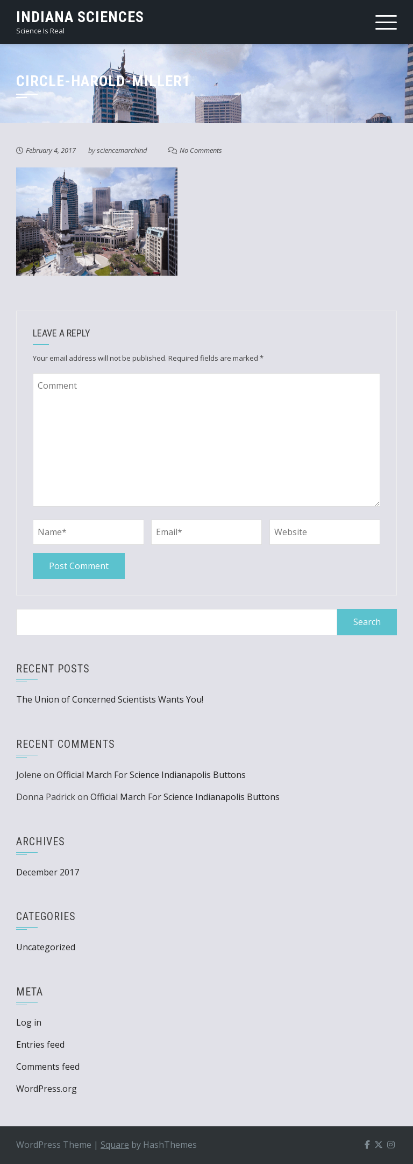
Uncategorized (45, 947)
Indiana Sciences (80, 17)
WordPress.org (46, 1089)
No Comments (201, 150)
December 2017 (47, 872)
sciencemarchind (122, 150)
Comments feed (48, 1066)
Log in (28, 1022)
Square (115, 1145)
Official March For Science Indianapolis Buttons (151, 775)
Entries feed (40, 1044)
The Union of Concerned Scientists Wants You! (109, 699)
